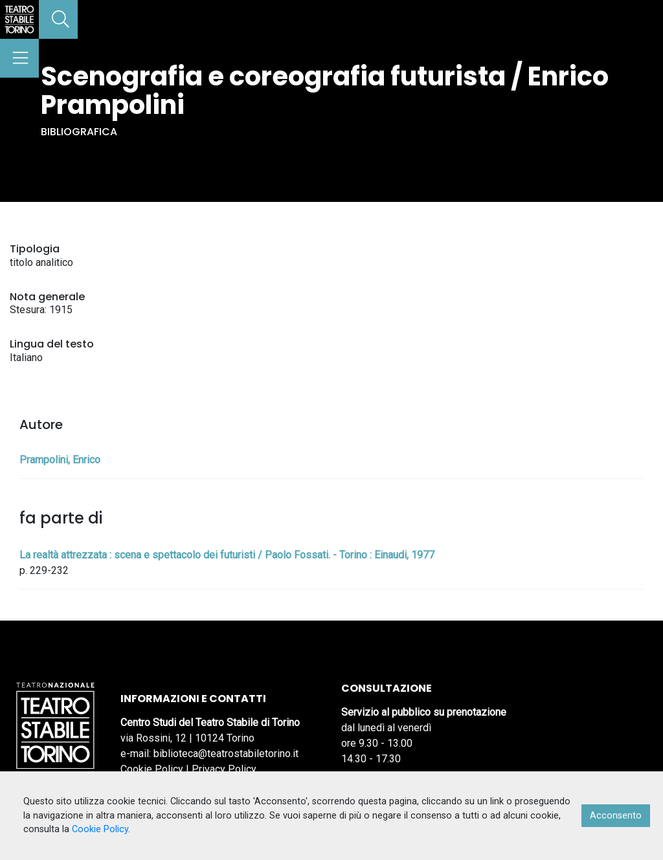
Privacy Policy (224, 769)
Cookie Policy (151, 769)
